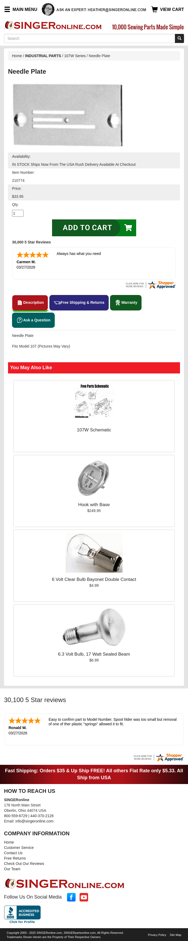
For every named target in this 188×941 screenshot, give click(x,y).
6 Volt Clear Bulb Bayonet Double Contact (94, 579)
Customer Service (19, 847)
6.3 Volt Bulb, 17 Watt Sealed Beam (94, 654)
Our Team (12, 869)
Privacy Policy (157, 934)
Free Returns (15, 858)
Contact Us (13, 853)
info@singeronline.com (34, 821)
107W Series (75, 56)
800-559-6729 (15, 816)
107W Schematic (94, 429)
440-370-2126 (42, 816)
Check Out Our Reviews (24, 863)
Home (17, 56)
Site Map (175, 934)
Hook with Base (94, 504)
